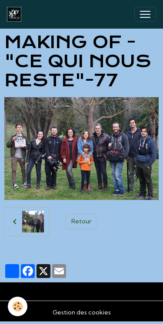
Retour (81, 221)
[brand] (16, 14)
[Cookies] (17, 306)
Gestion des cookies (82, 312)
